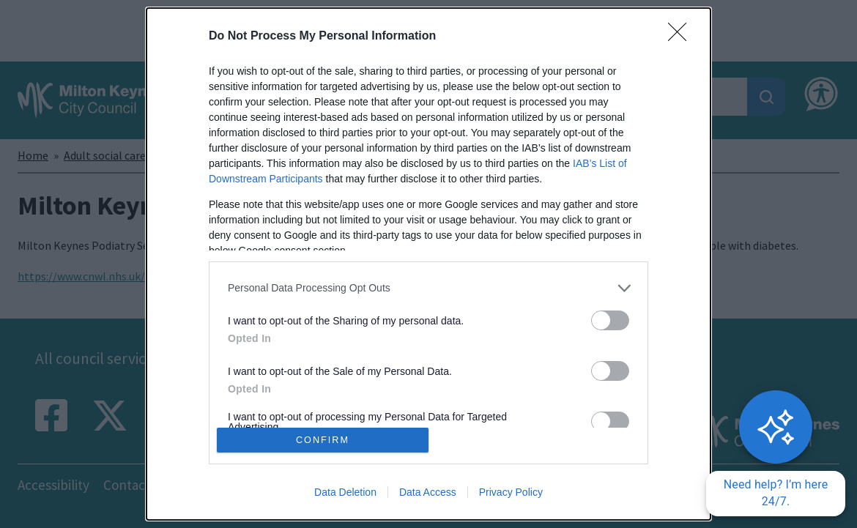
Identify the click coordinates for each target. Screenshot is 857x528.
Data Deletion (345, 492)
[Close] (682, 37)
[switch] (610, 320)
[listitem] (428, 288)
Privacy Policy (511, 492)
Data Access (427, 492)
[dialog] (428, 264)
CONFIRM (322, 440)
